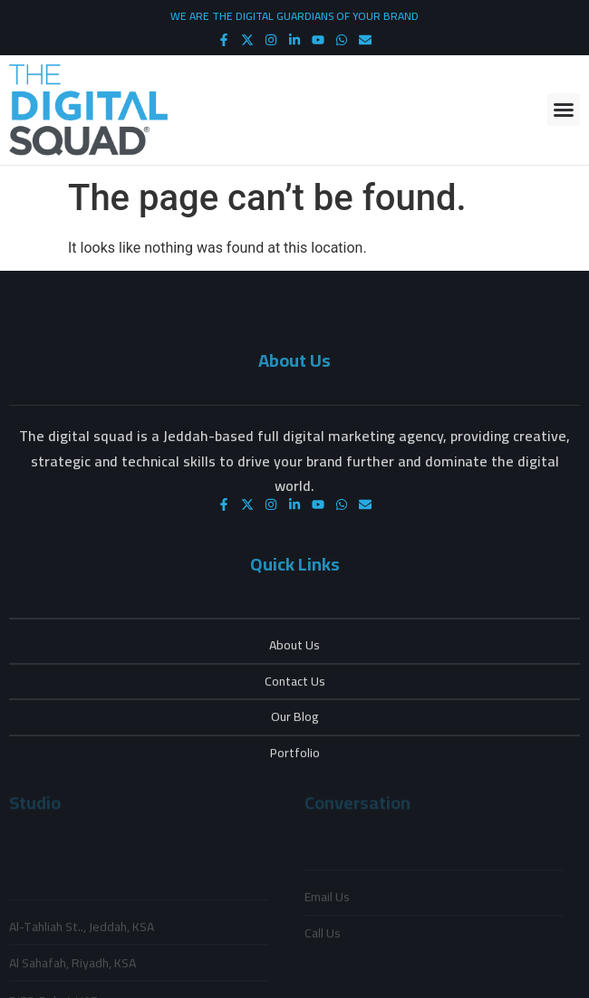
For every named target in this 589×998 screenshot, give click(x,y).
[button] (563, 109)
